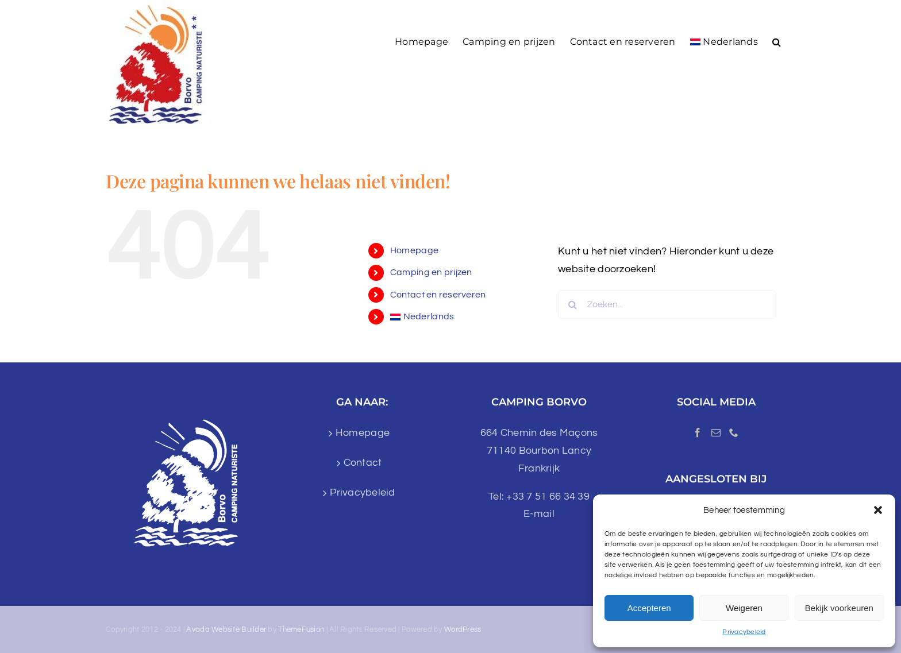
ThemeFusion (301, 629)
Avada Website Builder (226, 629)
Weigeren (744, 608)
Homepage (414, 250)
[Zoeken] (572, 304)
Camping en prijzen (431, 272)
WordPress (462, 629)
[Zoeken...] (667, 304)
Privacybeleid (744, 632)
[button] (878, 510)
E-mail (539, 513)
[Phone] (733, 432)
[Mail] (716, 432)
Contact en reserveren (438, 294)
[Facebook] (697, 432)
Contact (363, 462)
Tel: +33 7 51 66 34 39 (539, 496)
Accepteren (649, 608)
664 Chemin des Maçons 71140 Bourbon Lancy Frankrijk (539, 450)
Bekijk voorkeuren (839, 608)
